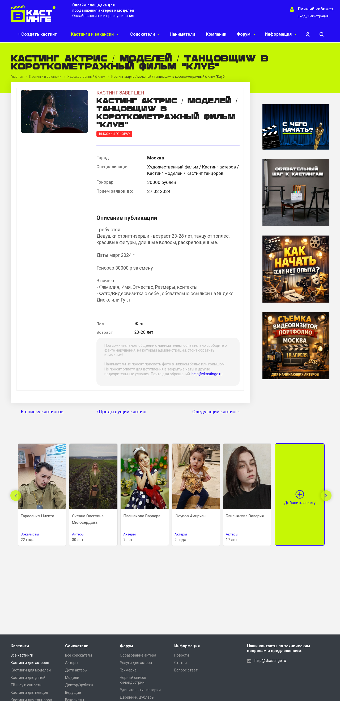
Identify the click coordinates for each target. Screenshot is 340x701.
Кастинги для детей (28, 677)
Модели (72, 677)
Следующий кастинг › (216, 411)
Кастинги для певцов (29, 692)
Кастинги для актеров (30, 663)
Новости (181, 655)
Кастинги (20, 646)
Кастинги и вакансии (95, 34)
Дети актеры (76, 670)
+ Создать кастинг (37, 34)
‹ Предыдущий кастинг (121, 411)
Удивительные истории (140, 690)
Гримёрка (128, 670)
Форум (246, 34)
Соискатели (145, 34)
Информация (281, 34)
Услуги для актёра (136, 663)
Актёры (71, 663)
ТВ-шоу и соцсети (26, 685)
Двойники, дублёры (137, 697)
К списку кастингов (42, 411)
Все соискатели (78, 655)
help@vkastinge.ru (207, 374)
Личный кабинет (316, 9)
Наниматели (182, 34)
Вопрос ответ (186, 670)
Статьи (180, 663)
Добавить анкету (300, 502)
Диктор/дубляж (79, 685)
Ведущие (73, 692)
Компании (216, 34)
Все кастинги (22, 655)
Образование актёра (138, 655)
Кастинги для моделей (31, 670)
